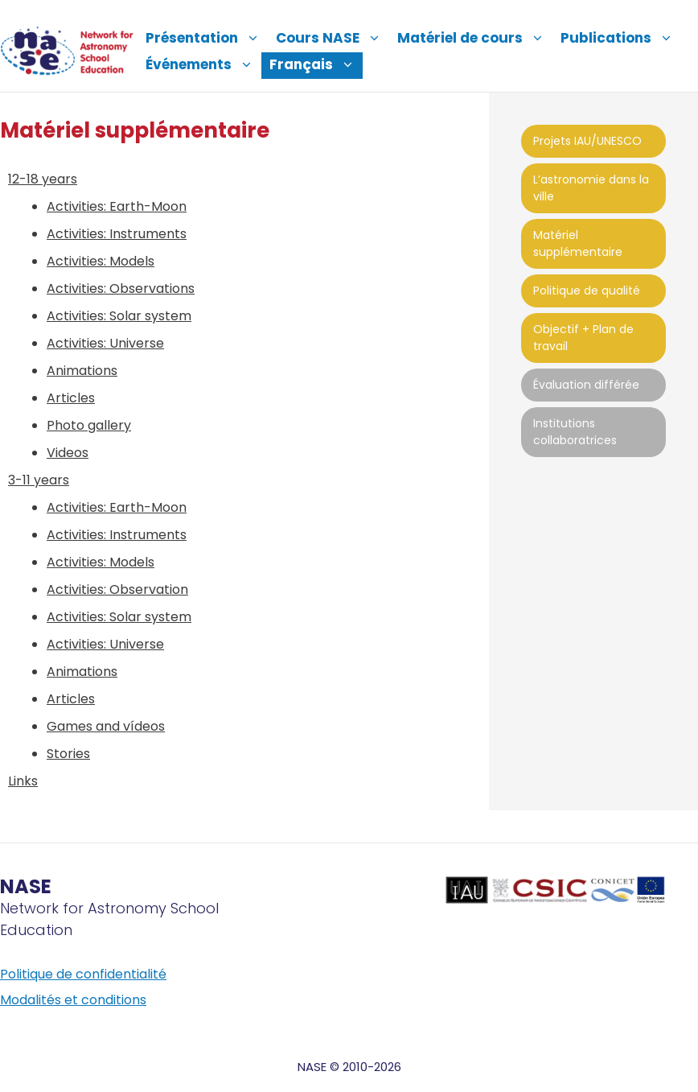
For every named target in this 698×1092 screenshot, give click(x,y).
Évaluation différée (586, 385)
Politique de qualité (586, 290)
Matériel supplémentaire (577, 243)
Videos (67, 452)
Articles (71, 398)
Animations (82, 370)
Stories (68, 753)
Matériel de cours (474, 38)
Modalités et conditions (73, 1000)
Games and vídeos (106, 726)
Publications (620, 38)
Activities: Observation (117, 589)
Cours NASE (332, 38)
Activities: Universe (105, 343)
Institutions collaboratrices (575, 431)
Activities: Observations (121, 288)
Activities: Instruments (117, 234)
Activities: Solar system (119, 316)
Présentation (207, 38)
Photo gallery (89, 425)
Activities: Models (100, 261)
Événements (203, 64)
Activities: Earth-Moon (117, 206)
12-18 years (42, 179)
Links (23, 781)
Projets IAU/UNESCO (587, 141)
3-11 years (38, 480)
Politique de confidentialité (83, 974)
